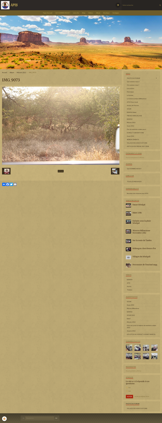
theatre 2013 (131, 331)
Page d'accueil (47, 13)
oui (128, 387)
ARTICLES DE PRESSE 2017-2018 (138, 146)
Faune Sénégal (139, 204)
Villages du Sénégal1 (141, 256)
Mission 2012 (21, 72)
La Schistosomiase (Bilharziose (136, 99)
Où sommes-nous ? (133, 85)
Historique (130, 92)
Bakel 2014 (137, 213)
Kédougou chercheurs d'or (144, 248)
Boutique (106, 13)
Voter (129, 396)
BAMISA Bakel (131, 112)
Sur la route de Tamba (142, 240)
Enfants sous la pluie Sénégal (142, 222)
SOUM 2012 (131, 315)
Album (98, 13)
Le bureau (130, 95)
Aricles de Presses (133, 105)
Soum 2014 (130, 136)
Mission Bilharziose (133, 308)
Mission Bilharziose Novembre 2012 (141, 231)
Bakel (128, 318)
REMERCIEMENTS (133, 139)
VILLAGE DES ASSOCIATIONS (137, 143)
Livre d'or (76, 13)
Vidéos (90, 13)
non (128, 391)
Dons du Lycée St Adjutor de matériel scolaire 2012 (141, 326)
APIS (128, 283)
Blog (83, 13)
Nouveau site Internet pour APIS (137, 193)
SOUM (129, 109)
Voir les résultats (142, 396)
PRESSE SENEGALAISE (134, 116)
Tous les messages (134, 181)
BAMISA (129, 119)
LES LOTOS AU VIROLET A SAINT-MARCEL (141, 334)
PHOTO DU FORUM (133, 78)
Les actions (130, 88)
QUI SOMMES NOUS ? (62, 13)
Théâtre (129, 290)
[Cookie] (4, 418)
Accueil (4, 72)
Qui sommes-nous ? (133, 81)
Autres (129, 286)
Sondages (116, 13)
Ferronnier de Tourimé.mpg (145, 265)
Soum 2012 (130, 126)
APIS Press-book (132, 102)
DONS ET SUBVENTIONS (135, 133)
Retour (60, 171)
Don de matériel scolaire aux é (136, 129)
